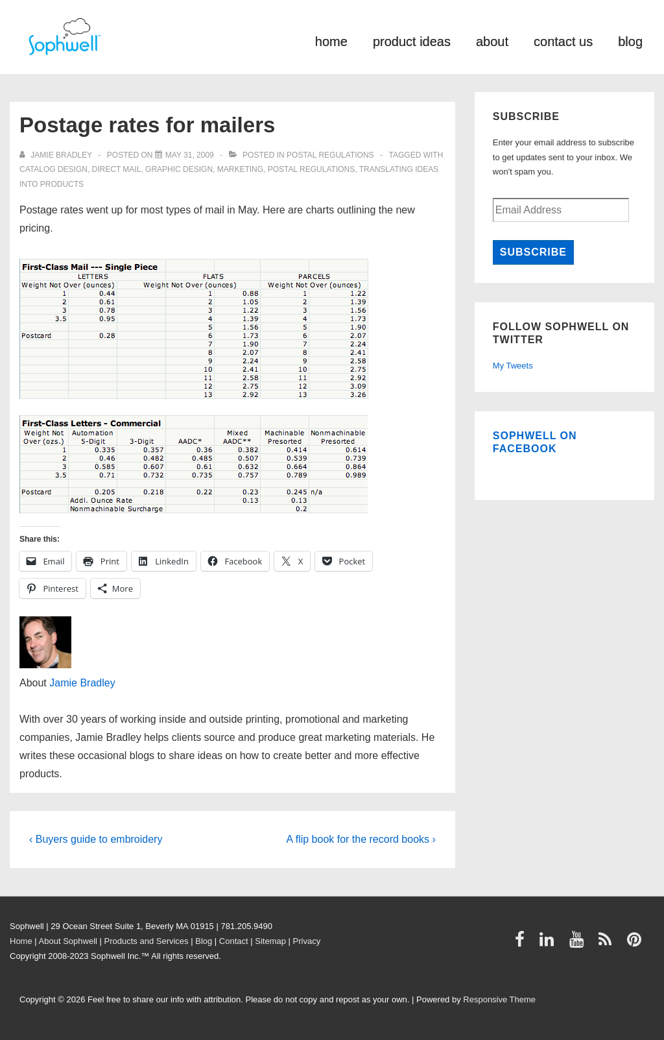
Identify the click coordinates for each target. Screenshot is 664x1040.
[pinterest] (636, 944)
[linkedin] (550, 944)
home (331, 40)
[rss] (608, 944)
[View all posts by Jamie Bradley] (56, 155)
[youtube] (579, 944)
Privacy (307, 941)
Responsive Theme (499, 999)
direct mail (116, 169)
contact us (563, 40)
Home (21, 941)
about (492, 40)
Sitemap (270, 941)
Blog (203, 941)
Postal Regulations (330, 155)
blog (630, 40)
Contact (233, 941)
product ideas (412, 40)
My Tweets (513, 365)
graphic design (179, 169)
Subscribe (533, 252)
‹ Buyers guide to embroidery (95, 839)
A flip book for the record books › (360, 839)
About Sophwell (68, 941)
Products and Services (146, 941)
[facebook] (522, 944)
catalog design (53, 169)
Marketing (240, 169)
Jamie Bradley (82, 682)
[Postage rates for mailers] (189, 155)
